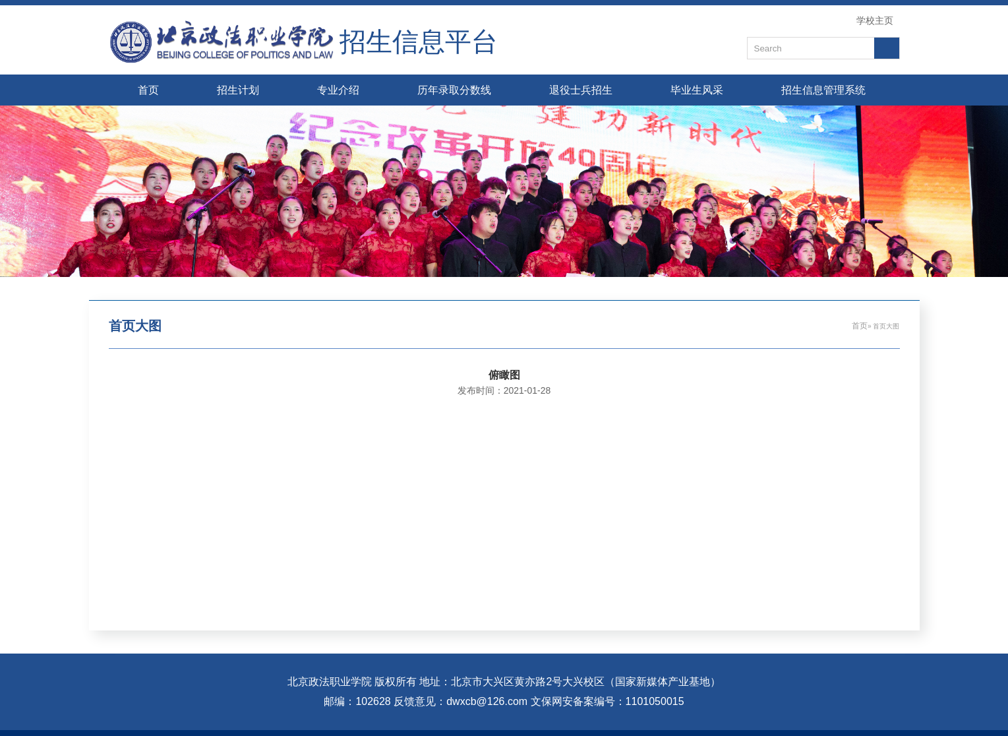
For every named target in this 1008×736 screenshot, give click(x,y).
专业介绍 (338, 90)
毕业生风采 (696, 90)
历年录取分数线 (454, 90)
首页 (148, 90)
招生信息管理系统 (823, 90)
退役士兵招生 (580, 90)
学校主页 (874, 20)
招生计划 (238, 90)
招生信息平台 (419, 42)
